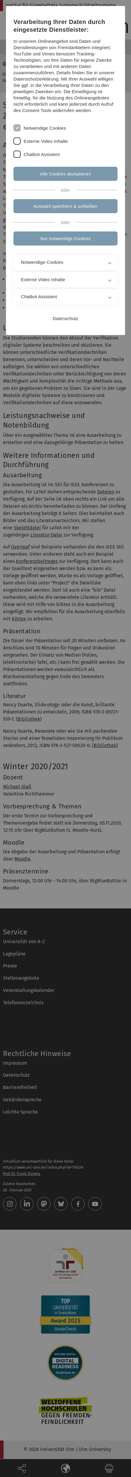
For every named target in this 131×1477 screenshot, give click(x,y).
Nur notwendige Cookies (65, 238)
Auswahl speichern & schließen (65, 206)
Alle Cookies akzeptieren (65, 173)
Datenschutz (65, 318)
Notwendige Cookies (45, 128)
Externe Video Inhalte (46, 141)
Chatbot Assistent (42, 154)
